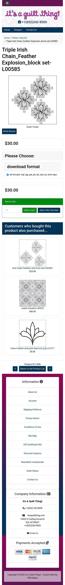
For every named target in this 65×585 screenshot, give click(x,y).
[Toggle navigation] (7, 3)
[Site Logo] (32, 15)
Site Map (32, 436)
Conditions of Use (32, 427)
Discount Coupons (32, 453)
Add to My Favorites (49, 210)
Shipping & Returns (32, 409)
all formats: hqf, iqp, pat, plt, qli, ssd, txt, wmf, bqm (33, 174)
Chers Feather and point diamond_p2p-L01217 (32, 348)
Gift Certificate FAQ (32, 444)
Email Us (32, 533)
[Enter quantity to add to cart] (14, 210)
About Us (32, 392)
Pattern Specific (19, 38)
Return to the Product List (32, 368)
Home (7, 30)
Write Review (9, 131)
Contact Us (31, 30)
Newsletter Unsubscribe (32, 462)
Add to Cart (29, 210)
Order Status (32, 471)
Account (32, 401)
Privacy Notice (32, 418)
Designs (18, 30)
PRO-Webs (32, 578)
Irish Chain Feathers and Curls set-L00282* (32, 268)
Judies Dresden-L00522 (32, 308)
